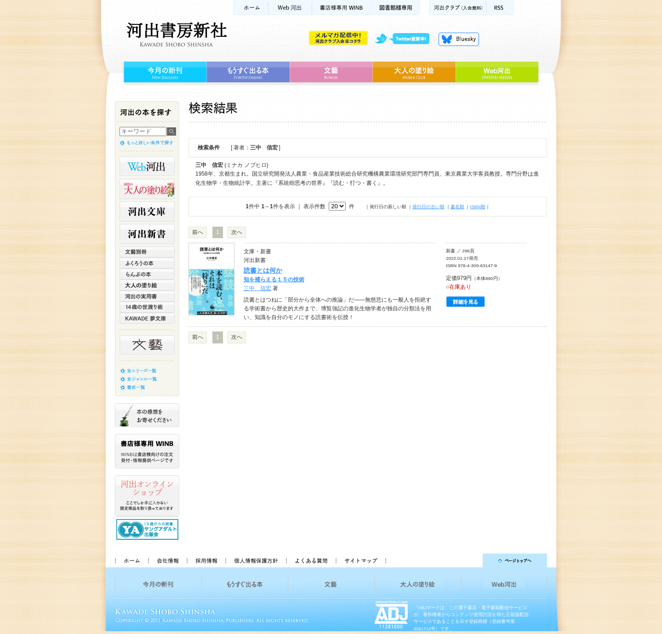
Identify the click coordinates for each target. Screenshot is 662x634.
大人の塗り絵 (414, 72)
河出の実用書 (147, 296)
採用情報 (206, 560)
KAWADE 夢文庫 (147, 318)
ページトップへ (470, 560)
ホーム (250, 7)
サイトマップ (361, 560)
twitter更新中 (405, 39)
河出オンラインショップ (147, 496)
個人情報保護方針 (255, 560)
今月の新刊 (163, 72)
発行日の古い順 (428, 206)
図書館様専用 (396, 7)
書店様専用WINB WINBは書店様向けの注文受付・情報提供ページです (147, 451)
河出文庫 (147, 211)
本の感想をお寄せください (147, 415)
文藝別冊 (147, 251)
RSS (500, 7)
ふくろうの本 (147, 262)
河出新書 (147, 234)
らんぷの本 (147, 274)
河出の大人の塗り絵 (147, 189)
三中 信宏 (257, 288)
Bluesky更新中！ (458, 39)
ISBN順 (477, 206)
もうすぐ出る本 (248, 72)
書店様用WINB (342, 7)
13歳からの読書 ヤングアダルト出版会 (148, 529)
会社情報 (167, 560)
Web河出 (290, 7)
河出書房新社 (175, 34)
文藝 (331, 72)
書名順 (457, 206)
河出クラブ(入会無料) (457, 7)
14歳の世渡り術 (147, 307)
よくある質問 (311, 560)
